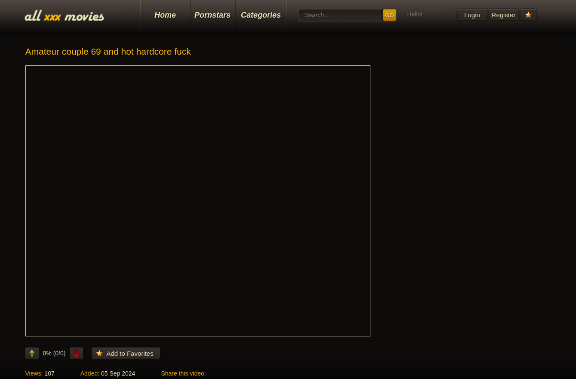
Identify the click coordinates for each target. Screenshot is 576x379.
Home (165, 15)
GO (389, 15)
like (32, 353)
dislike (76, 353)
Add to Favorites (129, 353)
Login (472, 14)
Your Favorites (528, 14)
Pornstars (212, 15)
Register (504, 14)
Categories (261, 15)
